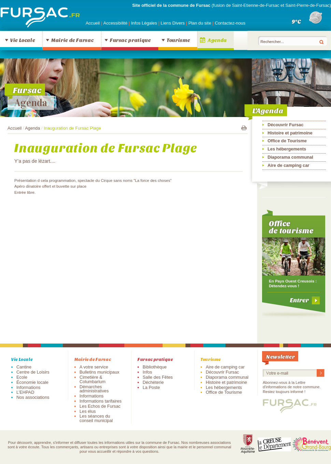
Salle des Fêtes (158, 377)
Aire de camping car (288, 165)
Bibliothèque (155, 366)
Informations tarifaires (100, 401)
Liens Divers (173, 23)
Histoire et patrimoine (290, 132)
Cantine (23, 366)
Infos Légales (144, 23)
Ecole (21, 377)
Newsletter (280, 356)
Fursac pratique (130, 40)
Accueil (93, 23)
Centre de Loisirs (32, 372)
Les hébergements (287, 148)
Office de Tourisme (287, 140)
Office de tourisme (291, 227)
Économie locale (32, 382)
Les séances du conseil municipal (96, 418)
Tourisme (178, 40)
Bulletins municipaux (99, 372)
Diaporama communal (290, 157)
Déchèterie (153, 382)
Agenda (217, 40)
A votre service (94, 366)
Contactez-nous (230, 23)
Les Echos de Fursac (100, 406)
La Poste (151, 387)
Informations (28, 387)
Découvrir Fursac (285, 124)
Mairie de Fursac (72, 40)
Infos (147, 372)
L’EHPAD (25, 392)
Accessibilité (116, 23)
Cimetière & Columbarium (92, 379)
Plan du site (199, 23)
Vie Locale (22, 40)
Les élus (88, 411)
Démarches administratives (94, 389)
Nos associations (32, 397)
